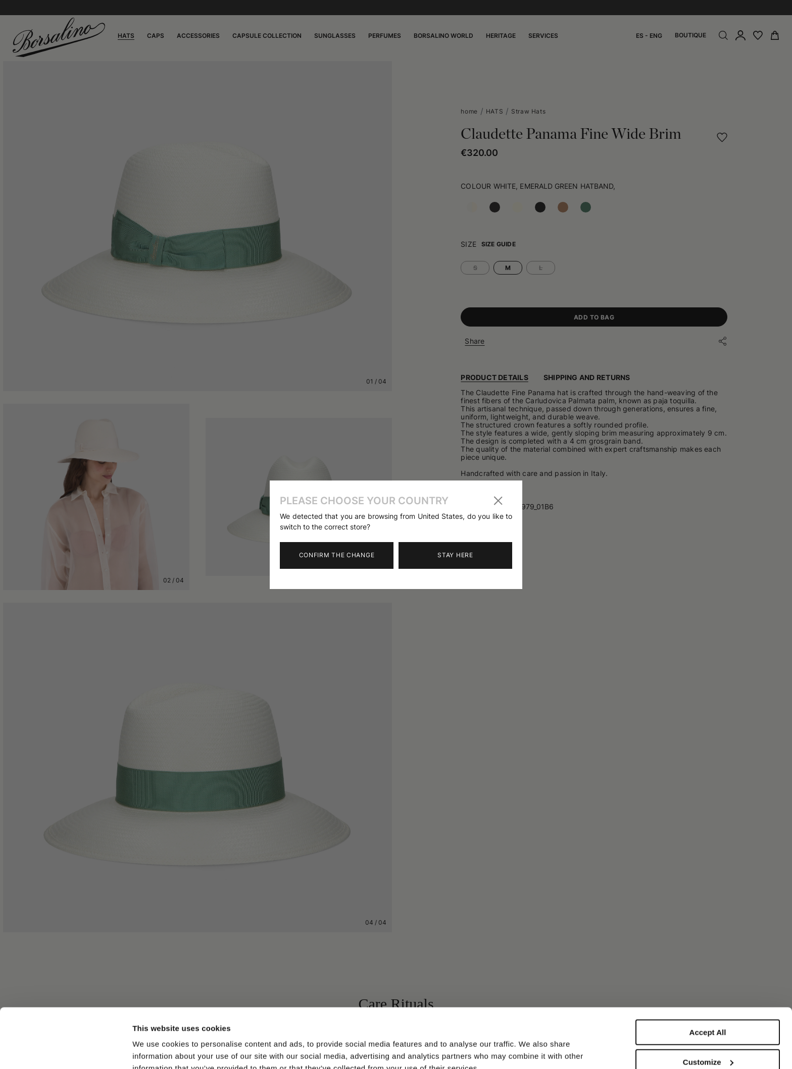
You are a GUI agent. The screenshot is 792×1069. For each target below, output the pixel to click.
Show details (155, 1040)
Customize (708, 1006)
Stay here (455, 555)
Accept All (707, 976)
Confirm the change (337, 555)
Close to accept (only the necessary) (708, 1039)
